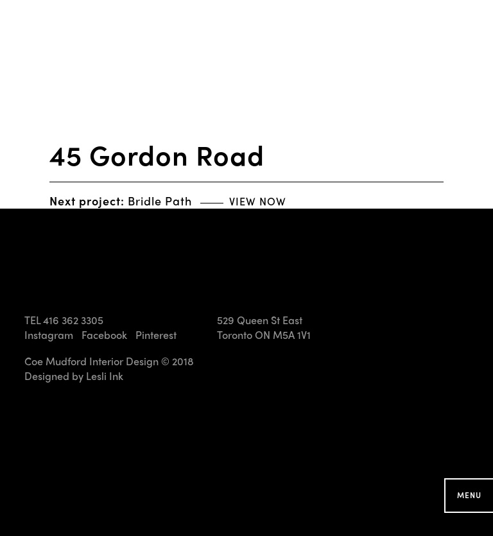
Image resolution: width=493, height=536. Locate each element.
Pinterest (156, 334)
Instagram (48, 334)
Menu (469, 495)
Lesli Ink (104, 375)
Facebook (104, 334)
